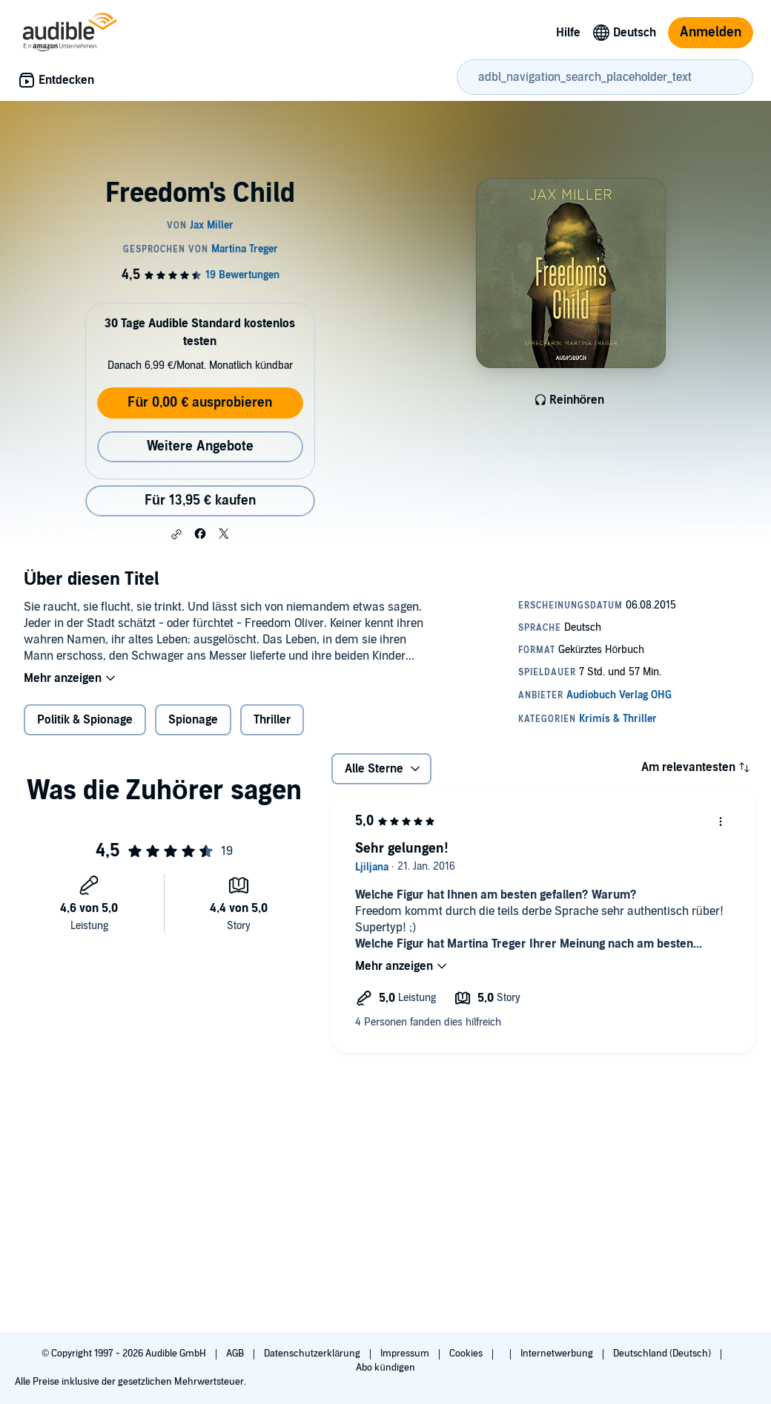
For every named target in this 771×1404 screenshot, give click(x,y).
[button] (176, 534)
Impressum (405, 1353)
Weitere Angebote (200, 446)
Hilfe (568, 32)
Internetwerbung (557, 1353)
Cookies (467, 1353)
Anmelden (710, 32)
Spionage (193, 719)
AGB (236, 1353)
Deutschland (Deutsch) (663, 1353)
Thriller (272, 719)
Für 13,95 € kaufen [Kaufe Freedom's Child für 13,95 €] (200, 500)
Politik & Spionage (85, 719)
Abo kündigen (385, 1368)
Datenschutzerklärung (313, 1353)
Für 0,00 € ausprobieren (200, 402)
